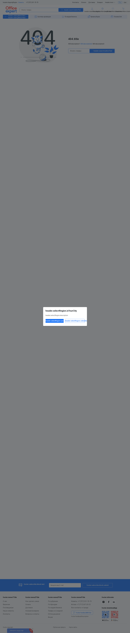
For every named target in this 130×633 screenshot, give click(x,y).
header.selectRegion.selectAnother (75, 321)
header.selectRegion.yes (55, 321)
